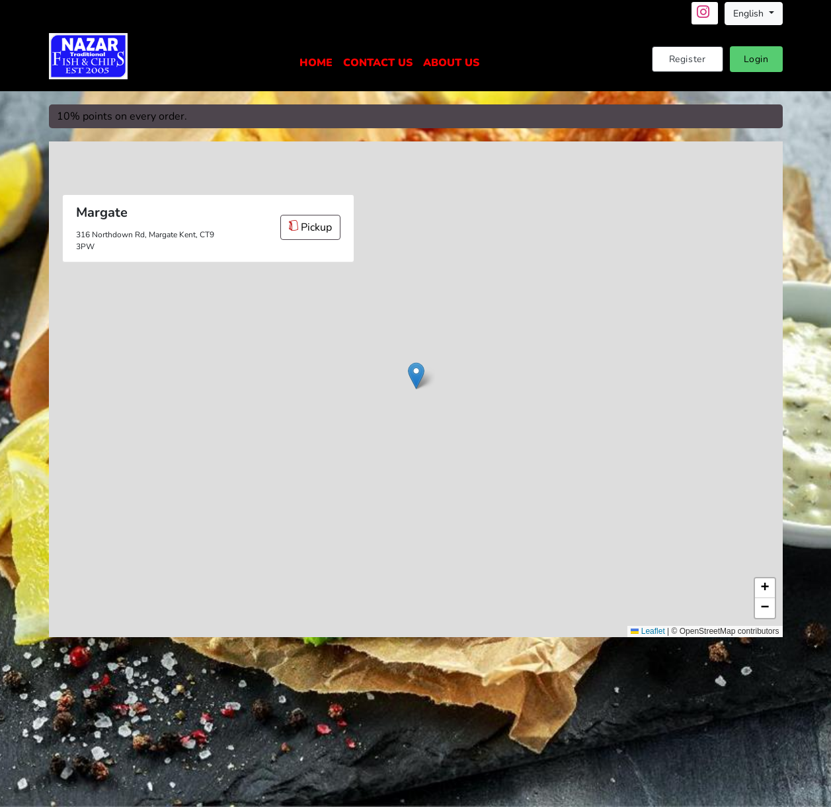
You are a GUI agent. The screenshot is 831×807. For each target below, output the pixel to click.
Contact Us (378, 63)
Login (756, 59)
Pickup (310, 227)
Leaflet (647, 631)
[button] (416, 375)
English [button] (749, 13)
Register (687, 59)
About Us (451, 63)
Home (316, 63)
